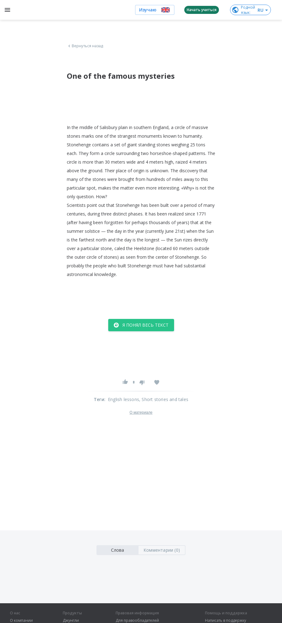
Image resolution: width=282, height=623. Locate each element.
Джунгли (71, 620)
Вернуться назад (85, 46)
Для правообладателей (137, 620)
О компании (21, 620)
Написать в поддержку (225, 620)
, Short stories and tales (163, 399)
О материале (141, 412)
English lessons (123, 399)
